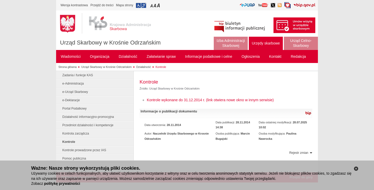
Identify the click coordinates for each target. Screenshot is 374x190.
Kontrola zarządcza (75, 133)
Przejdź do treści (101, 5)
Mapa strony (124, 5)
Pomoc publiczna (74, 158)
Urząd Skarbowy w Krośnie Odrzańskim (110, 42)
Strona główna (67, 66)
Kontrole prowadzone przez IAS (84, 150)
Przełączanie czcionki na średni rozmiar (155, 5)
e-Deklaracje (71, 100)
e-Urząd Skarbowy (75, 92)
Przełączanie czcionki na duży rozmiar (159, 5)
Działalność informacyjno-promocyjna (88, 117)
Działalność (143, 66)
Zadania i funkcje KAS (77, 75)
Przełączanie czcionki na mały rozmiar (152, 5)
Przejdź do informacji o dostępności (141, 5)
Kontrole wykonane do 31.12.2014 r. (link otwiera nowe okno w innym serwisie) (210, 100)
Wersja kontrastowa (74, 5)
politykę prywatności (62, 183)
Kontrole (161, 66)
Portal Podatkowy (74, 108)
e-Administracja (73, 83)
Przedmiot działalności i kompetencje (87, 125)
